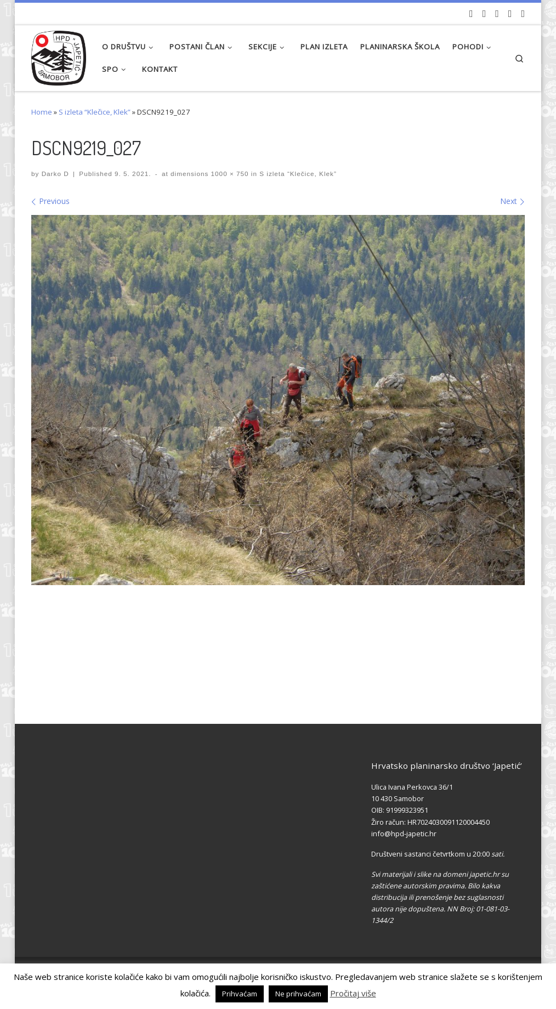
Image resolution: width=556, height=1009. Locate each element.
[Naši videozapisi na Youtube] (471, 14)
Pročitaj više (353, 993)
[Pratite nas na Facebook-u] (484, 14)
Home (41, 112)
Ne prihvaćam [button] (298, 994)
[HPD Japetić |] (58, 55)
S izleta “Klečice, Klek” (95, 112)
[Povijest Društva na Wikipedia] (510, 14)
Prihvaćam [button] (239, 994)
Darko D (55, 173)
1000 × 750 (228, 173)
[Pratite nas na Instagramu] (497, 14)
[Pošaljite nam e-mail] (523, 14)
